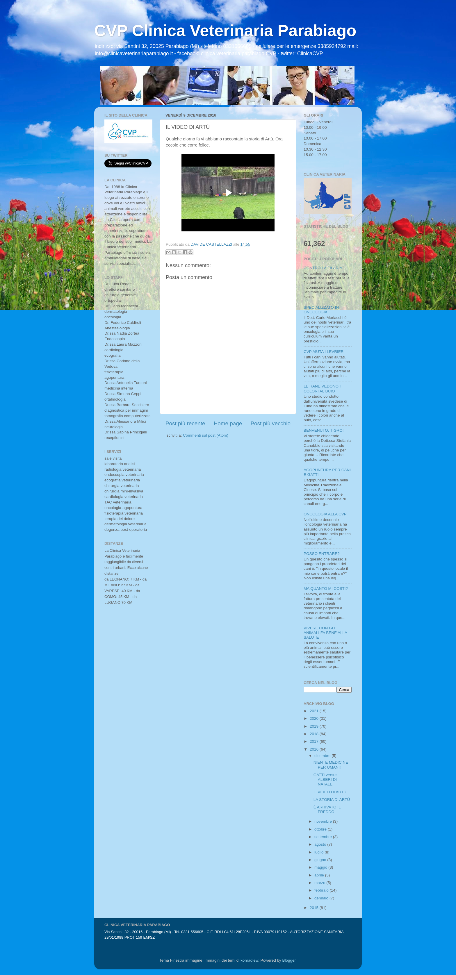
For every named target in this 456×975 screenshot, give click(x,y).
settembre (323, 837)
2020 (315, 718)
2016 (315, 749)
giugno (320, 860)
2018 (315, 734)
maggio (321, 867)
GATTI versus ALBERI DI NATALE (325, 779)
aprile (319, 875)
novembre (323, 821)
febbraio (322, 890)
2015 (315, 908)
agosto (320, 844)
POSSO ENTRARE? (322, 553)
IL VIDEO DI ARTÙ (330, 792)
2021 (315, 711)
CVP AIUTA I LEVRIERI (324, 351)
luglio (319, 852)
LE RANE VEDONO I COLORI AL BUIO (322, 388)
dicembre (323, 755)
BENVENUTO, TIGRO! (324, 430)
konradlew (249, 960)
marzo (320, 883)
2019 (315, 726)
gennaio (321, 898)
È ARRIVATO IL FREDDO (327, 809)
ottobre (321, 829)
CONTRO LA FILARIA (323, 268)
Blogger (288, 960)
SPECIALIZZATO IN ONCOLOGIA (321, 309)
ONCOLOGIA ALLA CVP (325, 514)
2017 (315, 741)
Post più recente (185, 423)
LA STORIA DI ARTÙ (332, 799)
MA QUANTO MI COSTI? (326, 588)
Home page (228, 423)
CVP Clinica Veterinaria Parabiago (225, 30)
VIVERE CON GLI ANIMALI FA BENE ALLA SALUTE (325, 633)
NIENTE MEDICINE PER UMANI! (331, 764)
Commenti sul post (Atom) (205, 435)
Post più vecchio (270, 423)
